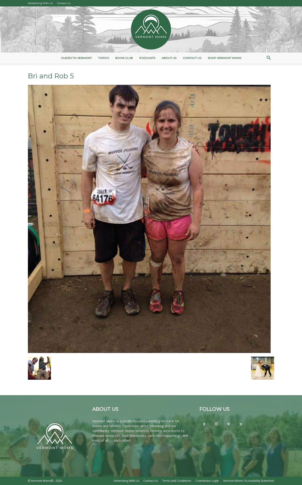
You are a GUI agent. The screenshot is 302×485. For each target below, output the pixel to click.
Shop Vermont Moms (224, 58)
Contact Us (64, 3)
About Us (169, 58)
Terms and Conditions (176, 481)
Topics (103, 58)
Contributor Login (207, 481)
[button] (268, 58)
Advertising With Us (40, 3)
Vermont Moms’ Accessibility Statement (248, 481)
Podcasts (147, 58)
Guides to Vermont (76, 58)
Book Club (124, 58)
